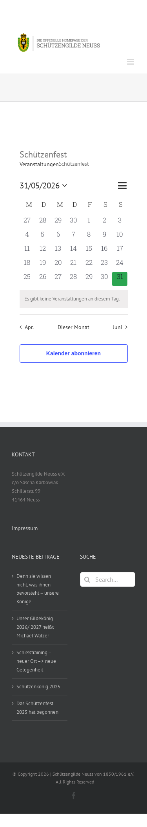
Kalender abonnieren (73, 353)
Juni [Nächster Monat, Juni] (117, 327)
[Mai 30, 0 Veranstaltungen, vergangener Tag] (104, 279)
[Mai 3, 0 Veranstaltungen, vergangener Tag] (119, 222)
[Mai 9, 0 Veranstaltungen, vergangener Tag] (104, 237)
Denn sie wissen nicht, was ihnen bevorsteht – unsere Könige (37, 589)
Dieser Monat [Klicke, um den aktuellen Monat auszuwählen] (73, 327)
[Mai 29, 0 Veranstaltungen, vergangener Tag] (88, 279)
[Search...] (108, 579)
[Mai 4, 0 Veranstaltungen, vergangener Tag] (27, 237)
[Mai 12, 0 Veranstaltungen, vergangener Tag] (42, 251)
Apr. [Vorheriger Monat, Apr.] (29, 327)
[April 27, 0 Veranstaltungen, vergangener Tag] (27, 222)
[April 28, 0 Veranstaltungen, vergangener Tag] (42, 222)
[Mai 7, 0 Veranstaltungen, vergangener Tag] (73, 237)
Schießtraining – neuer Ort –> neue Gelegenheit (36, 661)
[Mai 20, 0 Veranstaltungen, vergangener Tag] (57, 265)
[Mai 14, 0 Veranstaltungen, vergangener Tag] (73, 251)
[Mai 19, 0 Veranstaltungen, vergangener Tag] (42, 265)
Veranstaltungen (39, 164)
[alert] (74, 299)
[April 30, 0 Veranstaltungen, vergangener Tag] (73, 222)
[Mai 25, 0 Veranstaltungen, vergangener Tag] (27, 279)
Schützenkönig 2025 (38, 686)
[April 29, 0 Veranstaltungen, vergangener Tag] (57, 222)
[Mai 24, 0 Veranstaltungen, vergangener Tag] (119, 265)
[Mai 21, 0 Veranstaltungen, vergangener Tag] (73, 265)
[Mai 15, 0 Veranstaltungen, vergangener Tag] (88, 251)
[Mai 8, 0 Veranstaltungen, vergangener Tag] (88, 237)
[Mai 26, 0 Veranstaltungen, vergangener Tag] (42, 279)
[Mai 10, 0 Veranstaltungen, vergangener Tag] (119, 237)
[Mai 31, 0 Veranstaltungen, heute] (119, 279)
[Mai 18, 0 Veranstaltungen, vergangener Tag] (27, 265)
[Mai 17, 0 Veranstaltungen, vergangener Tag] (119, 251)
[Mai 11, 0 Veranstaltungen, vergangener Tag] (27, 251)
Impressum (25, 528)
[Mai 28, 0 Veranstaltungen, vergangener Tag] (73, 279)
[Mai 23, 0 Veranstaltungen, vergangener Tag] (104, 265)
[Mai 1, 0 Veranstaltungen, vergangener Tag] (88, 222)
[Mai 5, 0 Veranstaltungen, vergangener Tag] (42, 237)
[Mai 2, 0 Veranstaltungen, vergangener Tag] (104, 222)
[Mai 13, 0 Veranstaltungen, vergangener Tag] (57, 251)
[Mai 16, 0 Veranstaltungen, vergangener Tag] (104, 251)
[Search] (87, 579)
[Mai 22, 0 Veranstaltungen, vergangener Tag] (88, 265)
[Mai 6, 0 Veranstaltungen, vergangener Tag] (57, 237)
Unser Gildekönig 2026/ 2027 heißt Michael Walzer (35, 627)
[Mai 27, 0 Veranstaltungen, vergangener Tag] (57, 279)
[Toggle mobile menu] (131, 62)
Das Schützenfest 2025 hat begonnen (37, 707)
